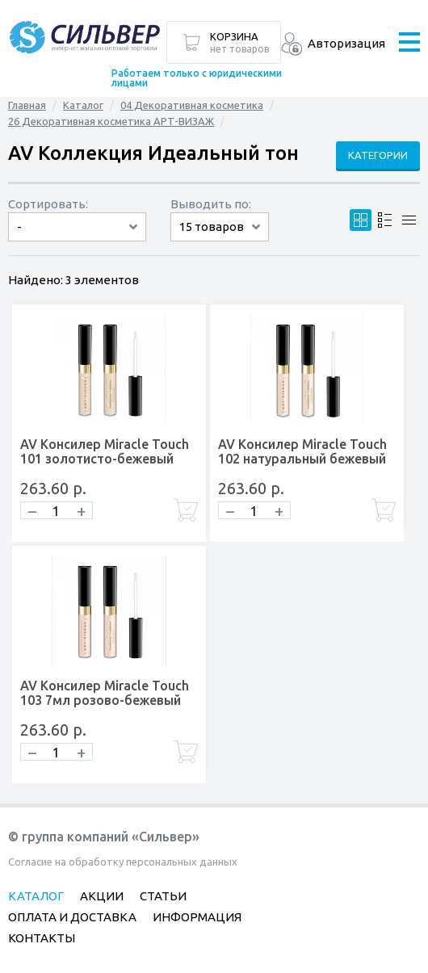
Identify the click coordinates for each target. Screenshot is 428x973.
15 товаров (211, 226)
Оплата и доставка (72, 917)
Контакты (41, 938)
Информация (197, 917)
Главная (27, 105)
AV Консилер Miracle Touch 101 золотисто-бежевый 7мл (104, 458)
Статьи (163, 896)
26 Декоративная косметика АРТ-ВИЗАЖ (111, 121)
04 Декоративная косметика (191, 105)
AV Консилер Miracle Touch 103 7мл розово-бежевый (104, 692)
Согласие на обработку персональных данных (122, 861)
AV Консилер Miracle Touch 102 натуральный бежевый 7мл (302, 458)
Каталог (83, 105)
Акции (102, 896)
